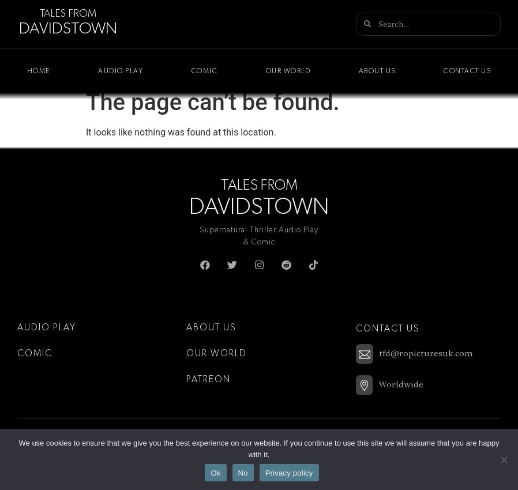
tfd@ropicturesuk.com (426, 353)
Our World (288, 70)
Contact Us (467, 70)
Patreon (208, 379)
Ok (215, 473)
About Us (377, 70)
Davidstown (68, 29)
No (243, 473)
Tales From (68, 14)
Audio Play (120, 70)
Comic (205, 70)
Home (38, 70)
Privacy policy (289, 473)
